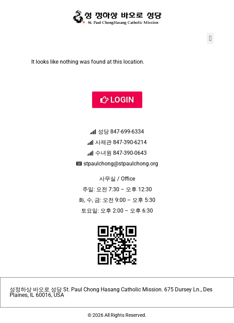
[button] (210, 38)
